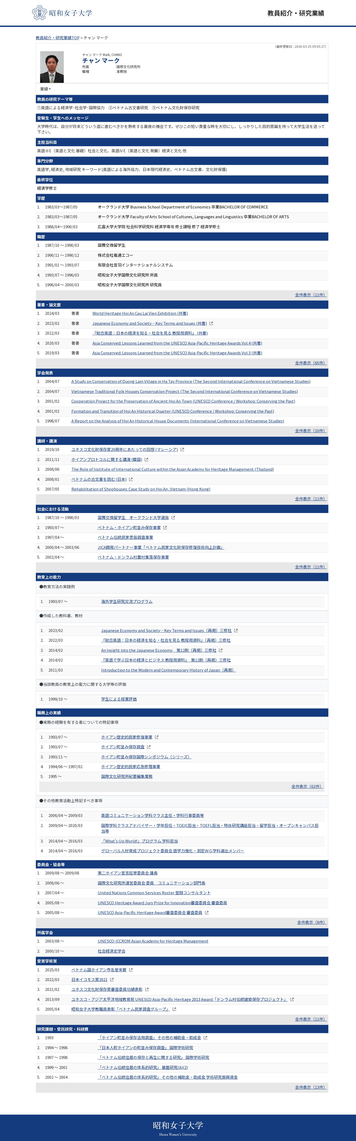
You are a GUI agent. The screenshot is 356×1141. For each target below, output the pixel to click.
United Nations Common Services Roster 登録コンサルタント (154, 893)
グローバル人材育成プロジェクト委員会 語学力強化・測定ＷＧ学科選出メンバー (172, 851)
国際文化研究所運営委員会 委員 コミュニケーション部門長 (151, 883)
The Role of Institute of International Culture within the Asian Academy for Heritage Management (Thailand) (172, 470)
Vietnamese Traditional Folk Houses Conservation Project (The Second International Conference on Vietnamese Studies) (184, 392)
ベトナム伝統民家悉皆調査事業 (125, 538)
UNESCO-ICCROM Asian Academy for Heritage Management (153, 942)
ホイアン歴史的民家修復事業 (126, 737)
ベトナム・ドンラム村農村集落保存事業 (133, 557)
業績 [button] (44, 90)
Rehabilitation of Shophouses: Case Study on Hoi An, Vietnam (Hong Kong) (140, 489)
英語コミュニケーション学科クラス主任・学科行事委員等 (152, 816)
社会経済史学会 (111, 951)
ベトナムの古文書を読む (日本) (98, 480)
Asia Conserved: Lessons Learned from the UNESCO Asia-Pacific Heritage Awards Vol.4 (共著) (177, 343)
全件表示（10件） (311, 431)
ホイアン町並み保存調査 (122, 747)
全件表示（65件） (311, 363)
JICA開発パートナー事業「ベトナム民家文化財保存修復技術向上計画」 (161, 548)
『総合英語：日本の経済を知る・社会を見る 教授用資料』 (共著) (150, 334)
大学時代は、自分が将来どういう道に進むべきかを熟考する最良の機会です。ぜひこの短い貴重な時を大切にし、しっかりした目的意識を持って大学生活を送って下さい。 (181, 129)
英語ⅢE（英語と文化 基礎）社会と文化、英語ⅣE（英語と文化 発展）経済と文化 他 (112, 151)
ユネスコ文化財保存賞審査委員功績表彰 (107, 990)
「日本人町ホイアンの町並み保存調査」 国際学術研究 (145, 1048)
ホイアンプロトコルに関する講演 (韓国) (106, 460)
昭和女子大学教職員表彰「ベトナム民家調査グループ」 (120, 1009)
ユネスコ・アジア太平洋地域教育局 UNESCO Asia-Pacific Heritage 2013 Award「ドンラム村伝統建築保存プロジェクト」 (179, 1000)
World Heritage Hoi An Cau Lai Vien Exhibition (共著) (140, 314)
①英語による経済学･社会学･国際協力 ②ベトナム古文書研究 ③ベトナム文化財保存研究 (118, 108)
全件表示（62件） (307, 787)
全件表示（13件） (311, 1088)
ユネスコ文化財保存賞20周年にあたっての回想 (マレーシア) (124, 450)
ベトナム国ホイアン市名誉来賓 (98, 970)
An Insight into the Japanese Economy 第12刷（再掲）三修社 (158, 651)
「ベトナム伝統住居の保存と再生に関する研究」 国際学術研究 (153, 1058)
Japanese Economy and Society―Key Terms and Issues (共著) (149, 324)
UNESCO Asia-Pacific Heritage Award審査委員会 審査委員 (150, 913)
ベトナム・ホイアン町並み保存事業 (129, 528)
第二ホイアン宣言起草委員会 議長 (128, 874)
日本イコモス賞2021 (89, 980)
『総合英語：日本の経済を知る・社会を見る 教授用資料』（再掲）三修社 (166, 641)
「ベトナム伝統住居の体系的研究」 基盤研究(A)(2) (143, 1068)
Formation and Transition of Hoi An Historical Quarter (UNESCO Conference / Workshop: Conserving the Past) (172, 412)
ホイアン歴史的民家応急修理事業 (130, 767)
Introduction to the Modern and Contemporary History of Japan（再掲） (168, 670)
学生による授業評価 (119, 699)
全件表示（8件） (312, 923)
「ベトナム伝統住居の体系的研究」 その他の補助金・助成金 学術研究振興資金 (168, 1078)
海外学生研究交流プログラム (127, 602)
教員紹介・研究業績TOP (58, 38)
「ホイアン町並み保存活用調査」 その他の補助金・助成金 (149, 1038)
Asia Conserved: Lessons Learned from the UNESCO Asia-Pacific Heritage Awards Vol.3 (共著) (177, 353)
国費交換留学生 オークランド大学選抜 (133, 518)
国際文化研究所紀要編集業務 (127, 777)
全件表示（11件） (311, 295)
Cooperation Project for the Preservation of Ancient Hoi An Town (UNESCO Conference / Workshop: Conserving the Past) (183, 402)
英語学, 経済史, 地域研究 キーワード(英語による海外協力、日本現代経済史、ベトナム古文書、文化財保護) (132, 170)
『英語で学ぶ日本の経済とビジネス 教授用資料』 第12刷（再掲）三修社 (166, 661)
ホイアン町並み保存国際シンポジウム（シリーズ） (146, 757)
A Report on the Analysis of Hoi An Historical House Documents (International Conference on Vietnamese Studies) (177, 421)
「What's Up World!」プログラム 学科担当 (139, 841)
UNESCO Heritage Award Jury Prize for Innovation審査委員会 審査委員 (162, 903)
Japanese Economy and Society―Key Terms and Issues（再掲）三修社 (166, 631)
